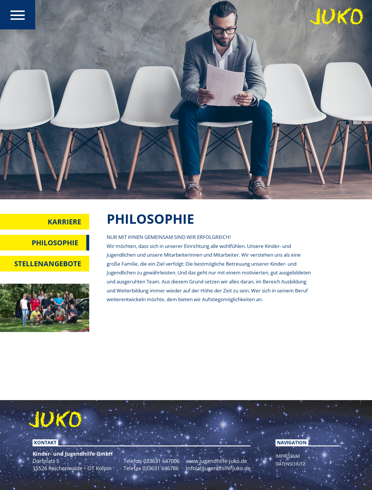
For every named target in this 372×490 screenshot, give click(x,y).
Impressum (288, 456)
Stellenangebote (47, 263)
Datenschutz (290, 464)
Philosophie (55, 242)
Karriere (64, 221)
